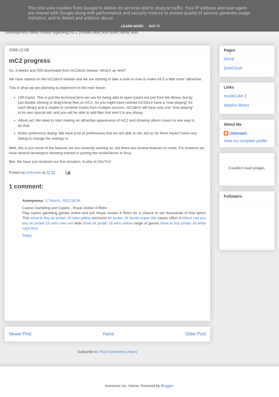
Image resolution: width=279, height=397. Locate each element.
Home (108, 333)
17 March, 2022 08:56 (62, 200)
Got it (154, 26)
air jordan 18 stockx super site (132, 218)
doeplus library (236, 105)
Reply (27, 235)
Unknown (238, 133)
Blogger (167, 386)
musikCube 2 (235, 96)
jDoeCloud (233, 68)
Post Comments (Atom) (118, 352)
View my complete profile (245, 141)
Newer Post (20, 333)
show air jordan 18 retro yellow (108, 223)
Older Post (195, 333)
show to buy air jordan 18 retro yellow (60, 218)
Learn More (132, 26)
